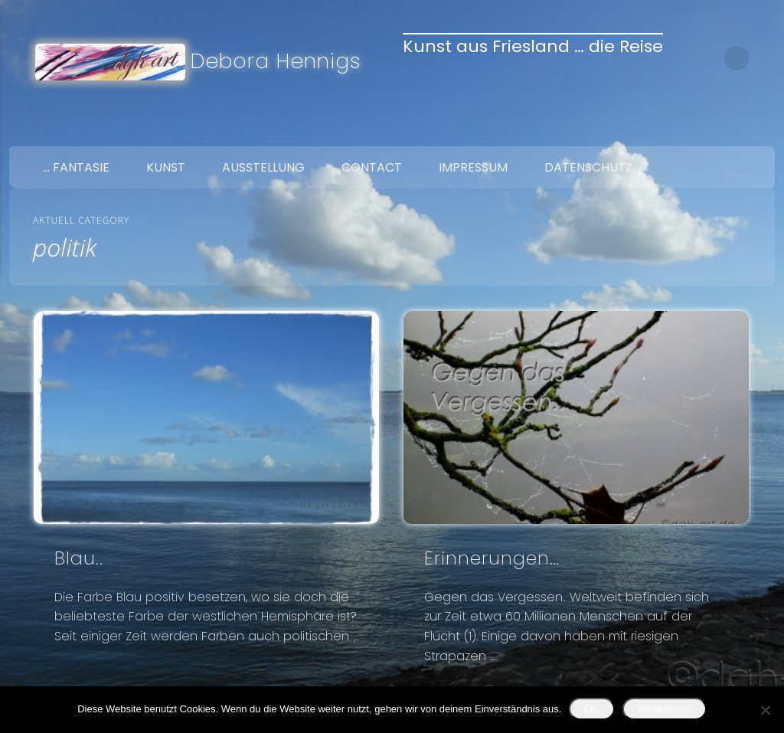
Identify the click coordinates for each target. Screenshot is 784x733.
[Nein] (765, 710)
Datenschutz (588, 167)
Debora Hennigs (276, 61)
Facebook (693, 128)
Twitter (726, 128)
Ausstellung (263, 167)
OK (591, 709)
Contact (371, 167)
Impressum (473, 167)
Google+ (758, 128)
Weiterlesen (664, 709)
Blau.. (78, 558)
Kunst (165, 167)
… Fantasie (76, 167)
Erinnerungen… (492, 558)
